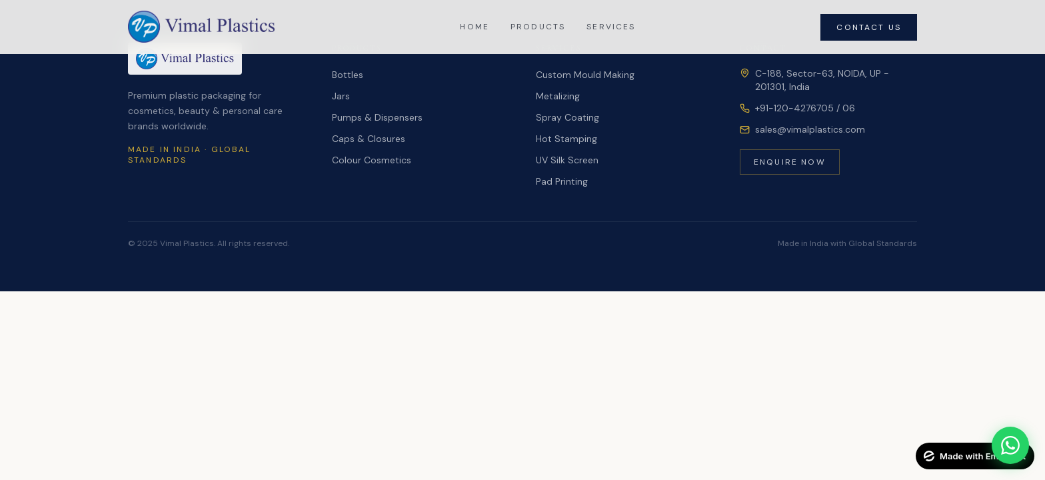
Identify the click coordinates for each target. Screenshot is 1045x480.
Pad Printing (562, 181)
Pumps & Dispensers (377, 117)
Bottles (347, 75)
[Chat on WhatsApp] (1010, 445)
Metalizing (558, 96)
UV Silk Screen (567, 160)
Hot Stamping (566, 139)
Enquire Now (790, 162)
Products (538, 26)
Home (474, 26)
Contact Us (868, 27)
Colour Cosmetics (371, 160)
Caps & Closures (368, 139)
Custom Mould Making (585, 75)
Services (610, 26)
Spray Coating (567, 117)
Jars (341, 96)
